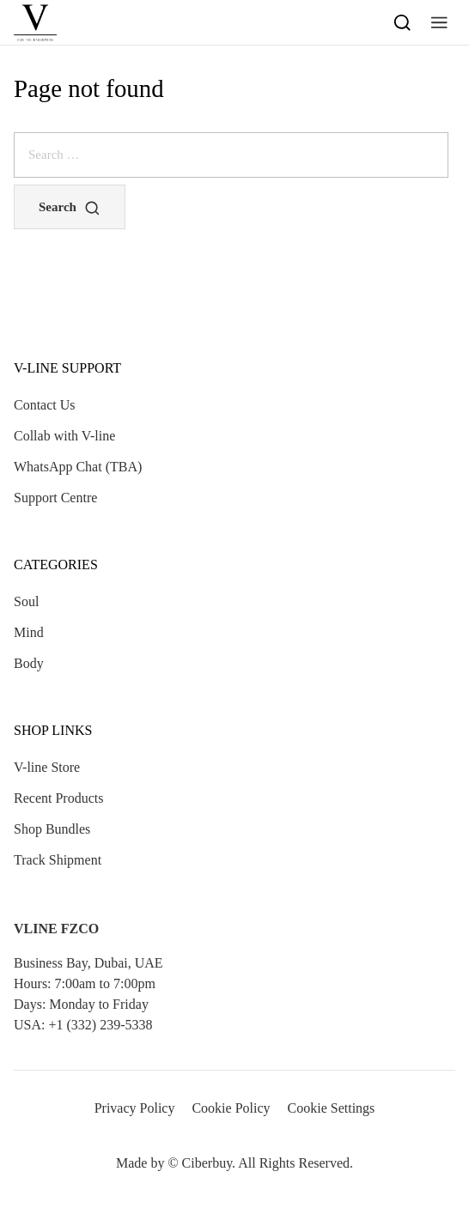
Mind (29, 632)
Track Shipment (57, 860)
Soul (26, 601)
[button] (439, 22)
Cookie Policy (231, 1108)
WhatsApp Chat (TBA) (78, 466)
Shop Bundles (52, 829)
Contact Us (45, 405)
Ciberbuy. (209, 1163)
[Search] (402, 22)
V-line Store (47, 767)
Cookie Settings (331, 1108)
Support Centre (55, 497)
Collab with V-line (64, 435)
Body (29, 663)
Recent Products (58, 798)
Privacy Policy (134, 1108)
